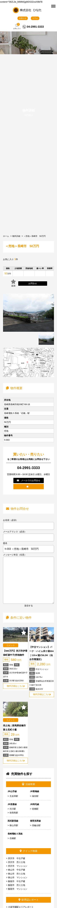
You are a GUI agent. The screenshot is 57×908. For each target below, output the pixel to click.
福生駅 (35, 796)
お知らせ (22, 18)
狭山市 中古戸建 (16, 870)
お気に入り (17, 26)
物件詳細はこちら (15, 686)
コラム (35, 18)
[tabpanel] (46, 339)
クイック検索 (28, 851)
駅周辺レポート (29, 899)
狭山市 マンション (17, 877)
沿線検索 (28, 784)
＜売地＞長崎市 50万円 (34, 236)
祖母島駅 (14, 812)
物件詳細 (16, 236)
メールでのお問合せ (28, 480)
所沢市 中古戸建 (16, 858)
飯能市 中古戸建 (16, 881)
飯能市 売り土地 (16, 885)
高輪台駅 (36, 825)
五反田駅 (14, 796)
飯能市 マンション (17, 889)
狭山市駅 (14, 825)
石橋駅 (13, 838)
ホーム (6, 236)
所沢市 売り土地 (16, 862)
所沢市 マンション (17, 866)
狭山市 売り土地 (16, 873)
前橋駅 (35, 809)
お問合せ (32, 283)
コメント (10, 645)
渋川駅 (13, 809)
